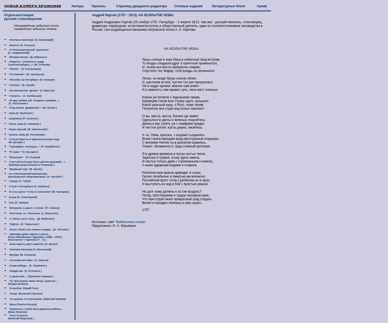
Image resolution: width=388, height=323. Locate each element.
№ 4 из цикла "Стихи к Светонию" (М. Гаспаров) (38, 191)
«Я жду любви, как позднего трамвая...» (33, 100)
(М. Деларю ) (16, 142)
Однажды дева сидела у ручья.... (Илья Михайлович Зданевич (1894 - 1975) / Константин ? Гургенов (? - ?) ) (32, 237)
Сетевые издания (188, 6)
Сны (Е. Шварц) (18, 202)
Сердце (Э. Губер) (19, 181)
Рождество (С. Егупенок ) (24, 271)
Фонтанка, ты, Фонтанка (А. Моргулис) (33, 213)
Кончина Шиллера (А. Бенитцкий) (29, 249)
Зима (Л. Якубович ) (20, 113)
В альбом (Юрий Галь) (23, 288)
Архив (262, 6)
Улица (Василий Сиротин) (25, 293)
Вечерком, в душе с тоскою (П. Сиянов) (33, 208)
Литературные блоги (228, 6)
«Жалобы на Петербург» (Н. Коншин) (31, 79)
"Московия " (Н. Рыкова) (24, 157)
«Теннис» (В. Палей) (21, 85)
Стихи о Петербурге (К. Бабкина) (28, 186)
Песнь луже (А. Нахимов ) (24, 124)
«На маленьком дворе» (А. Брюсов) (31, 90)
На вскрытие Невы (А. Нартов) (28, 260)
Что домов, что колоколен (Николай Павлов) (37, 299)
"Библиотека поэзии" (130, 222)
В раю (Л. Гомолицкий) (22, 197)
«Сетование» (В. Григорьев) (26, 74)
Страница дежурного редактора (141, 6)
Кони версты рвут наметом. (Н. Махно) (33, 244)
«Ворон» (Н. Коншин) (21, 45)
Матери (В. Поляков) (22, 254)
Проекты (99, 6)
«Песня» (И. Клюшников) (24, 69)
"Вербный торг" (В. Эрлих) (25, 169)
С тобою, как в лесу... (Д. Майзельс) (31, 218)
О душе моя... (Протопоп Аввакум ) (31, 276)
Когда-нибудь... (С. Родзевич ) (27, 265)
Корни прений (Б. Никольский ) (28, 129)
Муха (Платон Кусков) (22, 304)
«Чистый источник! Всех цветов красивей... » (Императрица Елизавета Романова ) (34, 163)
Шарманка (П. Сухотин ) (23, 118)
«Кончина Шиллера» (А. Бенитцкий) (30, 40)
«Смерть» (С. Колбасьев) (24, 96)
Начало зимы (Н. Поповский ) (26, 134)
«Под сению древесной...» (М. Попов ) (32, 107)
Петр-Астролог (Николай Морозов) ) (18, 317)
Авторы (77, 6)
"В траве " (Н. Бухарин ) (23, 152)
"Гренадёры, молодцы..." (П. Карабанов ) (34, 146)
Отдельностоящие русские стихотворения (22, 17)
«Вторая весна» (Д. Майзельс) (27, 57)
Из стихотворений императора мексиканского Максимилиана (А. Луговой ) (33, 175)
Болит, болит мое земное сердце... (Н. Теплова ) (38, 229)
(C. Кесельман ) (18, 103)
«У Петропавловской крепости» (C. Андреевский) (26, 51)
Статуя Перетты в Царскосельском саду (33, 139)
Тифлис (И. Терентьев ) (23, 224)
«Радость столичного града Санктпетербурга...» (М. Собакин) (26, 63)
